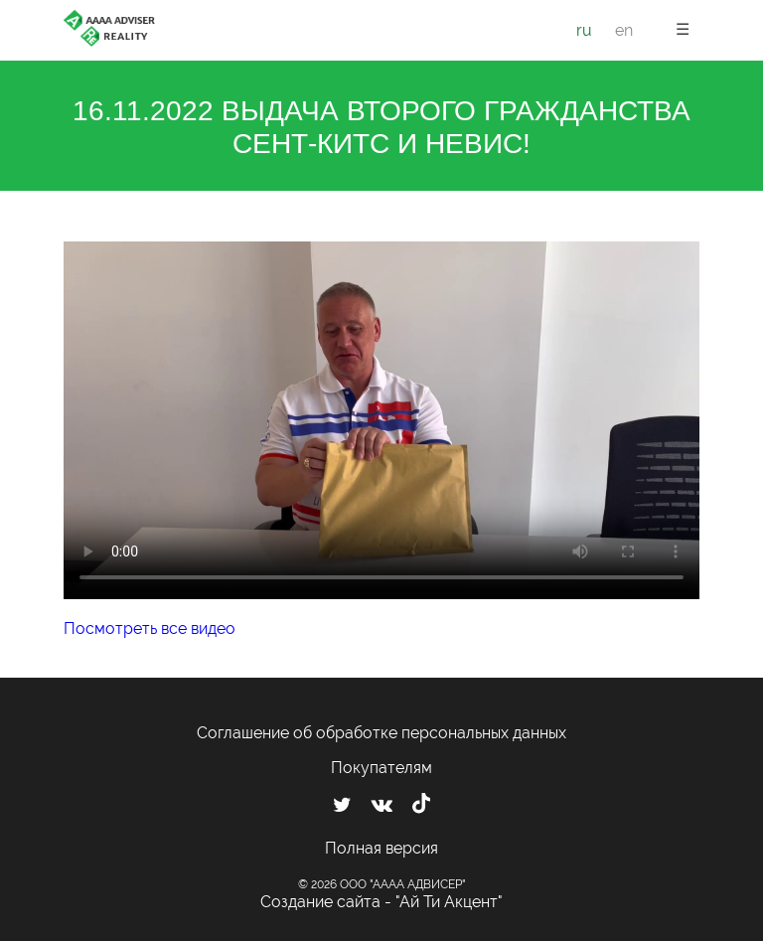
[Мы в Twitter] (342, 805)
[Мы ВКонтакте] (382, 805)
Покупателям (381, 767)
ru (584, 30)
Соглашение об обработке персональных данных (381, 732)
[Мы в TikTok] (421, 806)
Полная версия (381, 848)
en (624, 30)
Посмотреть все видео (149, 628)
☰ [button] (682, 29)
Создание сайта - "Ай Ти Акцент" (381, 901)
